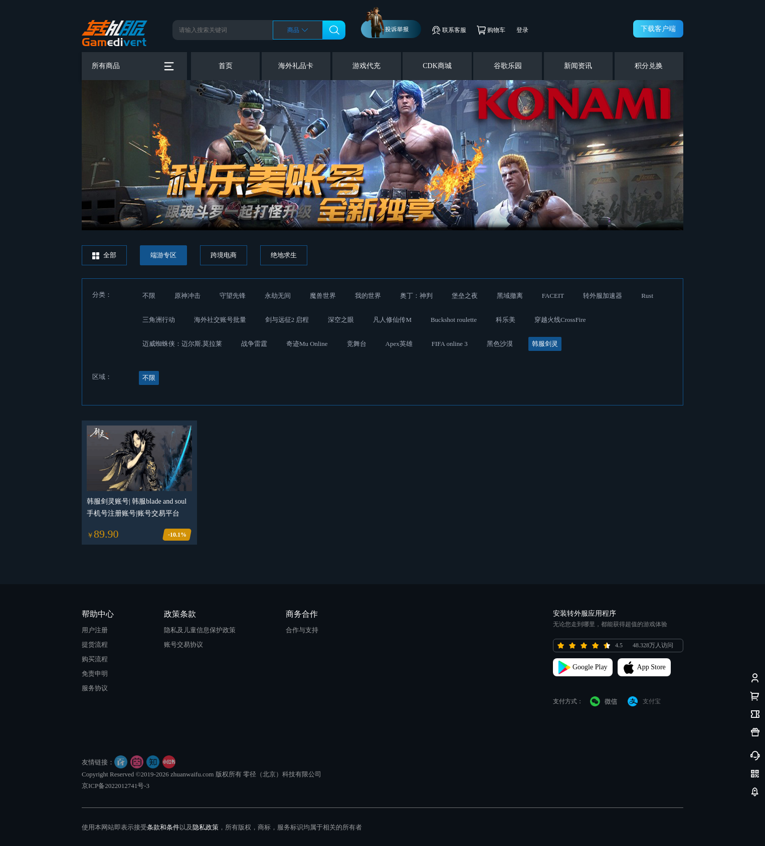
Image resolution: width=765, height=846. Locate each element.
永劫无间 (278, 295)
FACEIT (553, 295)
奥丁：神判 (416, 295)
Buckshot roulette (454, 319)
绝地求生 (284, 255)
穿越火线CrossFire (560, 319)
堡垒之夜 (465, 295)
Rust (647, 295)
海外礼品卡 (295, 66)
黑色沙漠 (500, 343)
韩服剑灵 (545, 343)
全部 (104, 255)
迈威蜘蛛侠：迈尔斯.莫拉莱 (182, 343)
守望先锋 (233, 295)
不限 (148, 295)
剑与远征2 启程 (287, 319)
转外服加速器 (602, 295)
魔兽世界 (323, 295)
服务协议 (95, 688)
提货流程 (95, 644)
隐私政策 (206, 827)
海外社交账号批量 (220, 319)
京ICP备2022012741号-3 (115, 785)
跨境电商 (224, 255)
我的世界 (368, 295)
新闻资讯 (578, 66)
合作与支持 (302, 630)
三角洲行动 (158, 319)
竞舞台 (356, 343)
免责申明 (95, 673)
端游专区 (163, 255)
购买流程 (95, 659)
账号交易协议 (183, 644)
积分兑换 (649, 66)
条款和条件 (163, 827)
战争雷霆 (254, 343)
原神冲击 (187, 295)
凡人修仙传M (392, 319)
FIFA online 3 (450, 343)
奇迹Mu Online (307, 343)
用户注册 (95, 630)
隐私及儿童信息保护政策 (200, 630)
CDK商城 (437, 66)
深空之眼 (341, 319)
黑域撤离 (510, 295)
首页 (226, 66)
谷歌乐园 (508, 66)
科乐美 (505, 319)
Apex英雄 (399, 343)
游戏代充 (366, 66)
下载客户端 (658, 29)
